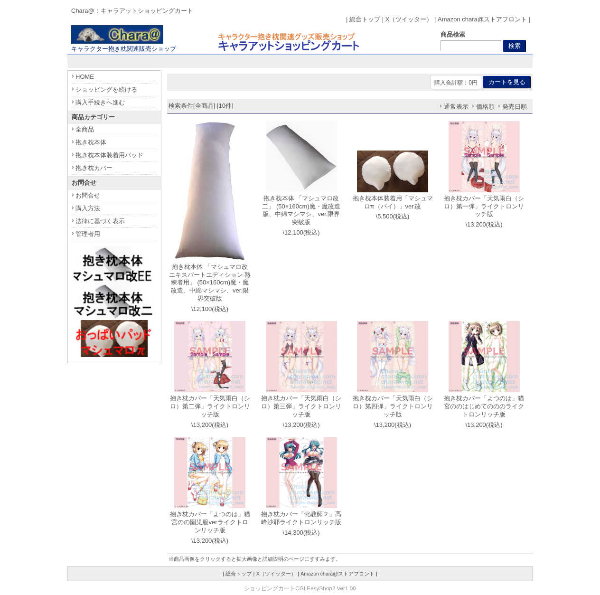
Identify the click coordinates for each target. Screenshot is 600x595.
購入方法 (87, 208)
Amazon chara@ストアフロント (482, 19)
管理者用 (87, 233)
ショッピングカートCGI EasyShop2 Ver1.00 (300, 588)
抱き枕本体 (90, 142)
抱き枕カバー (93, 167)
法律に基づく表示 (100, 221)
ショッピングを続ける (106, 89)
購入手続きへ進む (100, 102)
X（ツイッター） (409, 19)
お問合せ (87, 195)
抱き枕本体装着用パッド (109, 155)
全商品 (84, 129)
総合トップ (364, 19)
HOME (84, 76)
